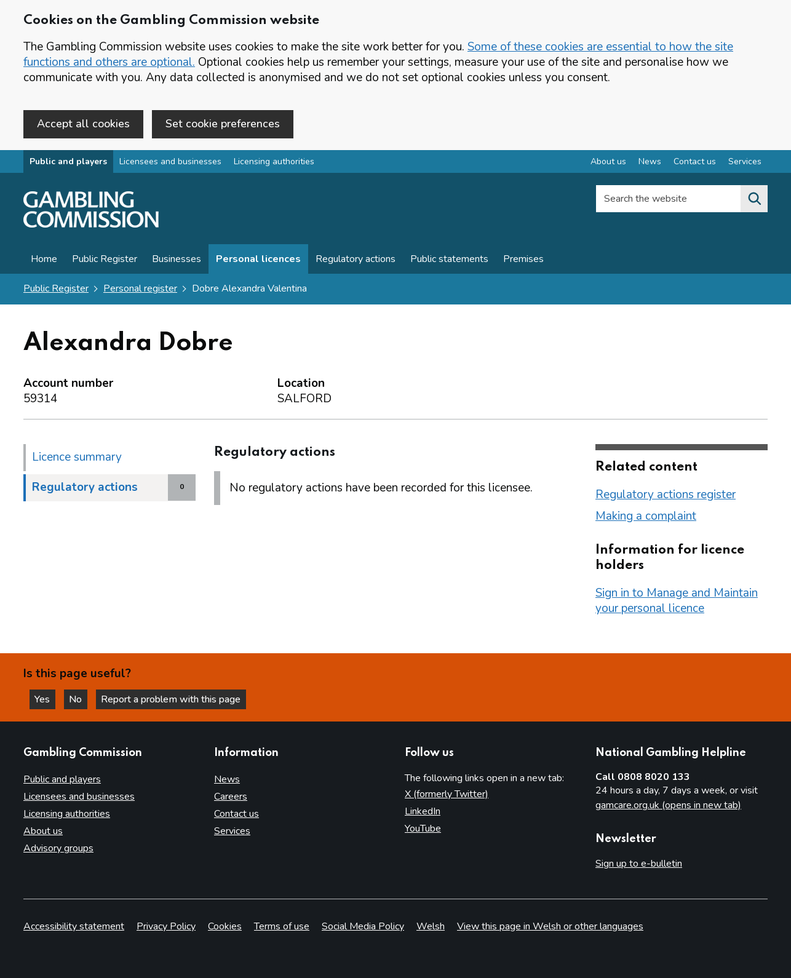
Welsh (430, 926)
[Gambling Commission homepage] (91, 225)
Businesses (176, 259)
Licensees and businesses (170, 162)
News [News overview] (649, 162)
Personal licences (258, 259)
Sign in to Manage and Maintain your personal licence (676, 600)
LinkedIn (422, 811)
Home (44, 259)
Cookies (225, 926)
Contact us (236, 814)
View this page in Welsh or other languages (550, 926)
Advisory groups (58, 848)
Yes (45, 699)
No (79, 699)
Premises (523, 259)
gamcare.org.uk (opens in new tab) (668, 805)
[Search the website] (754, 199)
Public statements (449, 259)
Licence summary (77, 457)
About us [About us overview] (608, 162)
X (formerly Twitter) (446, 794)
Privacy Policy (166, 926)
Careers (230, 796)
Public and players (68, 162)
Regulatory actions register (665, 495)
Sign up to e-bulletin (638, 863)
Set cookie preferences (222, 123)
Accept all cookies (83, 123)
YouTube (423, 828)
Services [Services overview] (744, 162)
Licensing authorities (274, 162)
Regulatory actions (356, 259)
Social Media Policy (363, 926)
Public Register (104, 259)
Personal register (140, 289)
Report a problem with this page (172, 699)
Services (232, 831)
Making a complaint (645, 516)
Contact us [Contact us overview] (695, 162)
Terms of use (281, 926)
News (227, 779)
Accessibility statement (73, 926)
